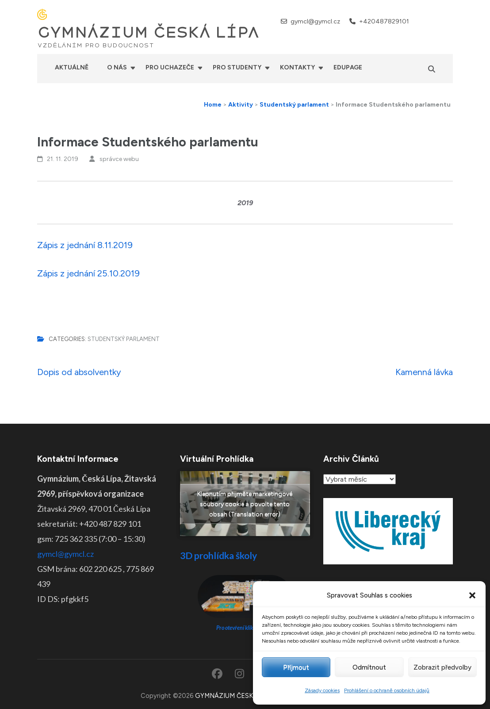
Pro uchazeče (169, 67)
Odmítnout (369, 667)
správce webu (119, 159)
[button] (472, 595)
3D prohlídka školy (218, 555)
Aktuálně (71, 67)
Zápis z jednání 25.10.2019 (88, 273)
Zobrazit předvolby (442, 667)
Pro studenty (237, 67)
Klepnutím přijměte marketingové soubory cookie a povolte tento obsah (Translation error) (244, 503)
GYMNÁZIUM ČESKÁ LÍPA (148, 32)
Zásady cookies (322, 690)
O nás (117, 67)
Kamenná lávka (424, 372)
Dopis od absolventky (79, 372)
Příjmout (296, 667)
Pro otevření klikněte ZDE (245, 628)
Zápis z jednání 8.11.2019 (85, 245)
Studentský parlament (124, 339)
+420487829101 (384, 21)
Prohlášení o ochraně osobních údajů (386, 690)
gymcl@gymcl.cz (315, 21)
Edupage (347, 67)
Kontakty (297, 67)
